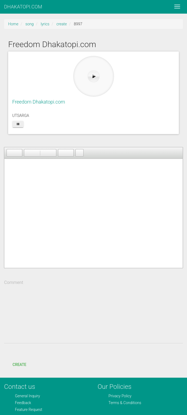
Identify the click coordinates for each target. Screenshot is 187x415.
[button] (10, 152)
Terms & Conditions (125, 403)
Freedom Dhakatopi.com (38, 102)
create (61, 24)
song (29, 24)
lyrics (45, 24)
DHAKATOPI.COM (23, 7)
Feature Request (28, 409)
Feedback (23, 403)
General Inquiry (27, 396)
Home (13, 24)
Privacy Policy (120, 396)
